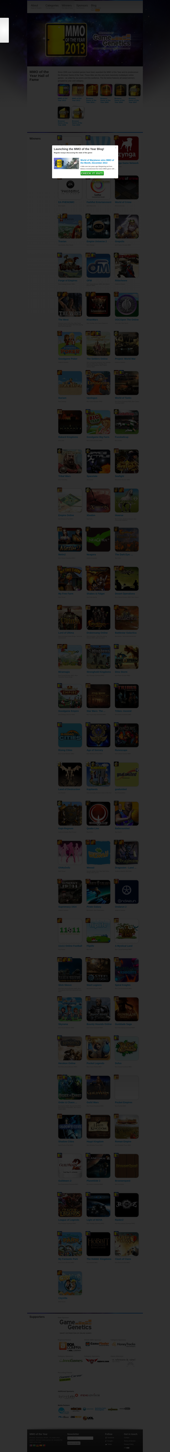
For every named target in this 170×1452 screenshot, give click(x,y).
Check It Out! (92, 173)
